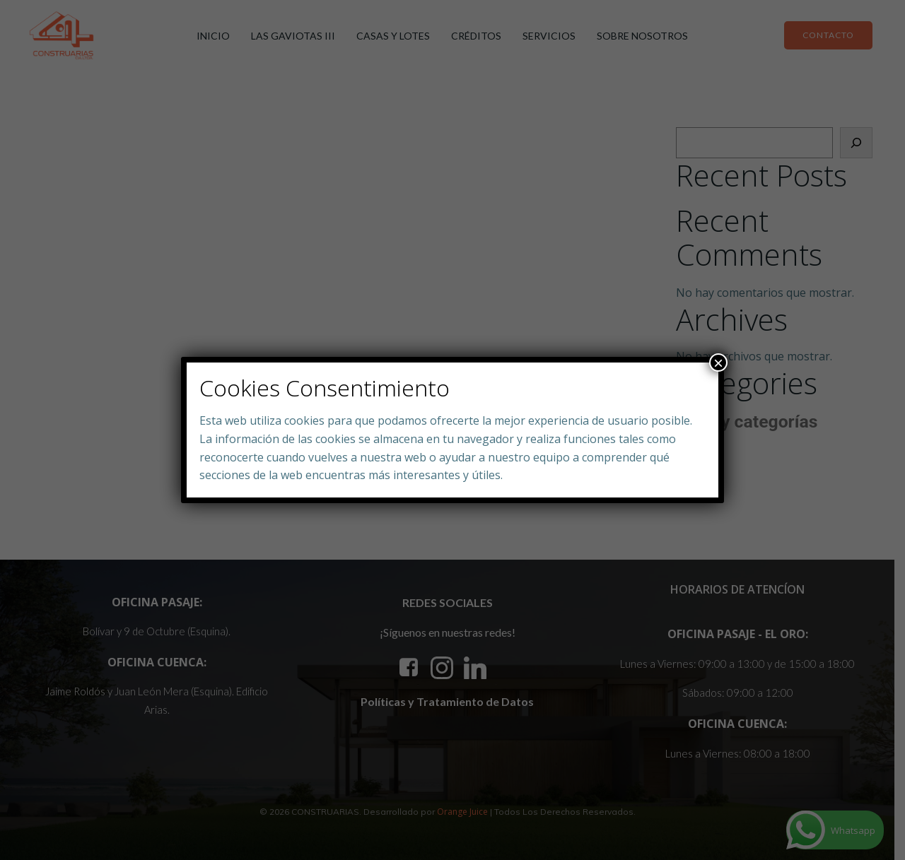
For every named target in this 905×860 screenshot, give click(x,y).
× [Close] (718, 362)
